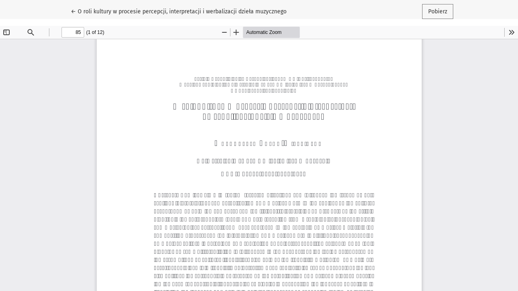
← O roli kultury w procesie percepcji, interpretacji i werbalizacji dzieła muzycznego (179, 11)
